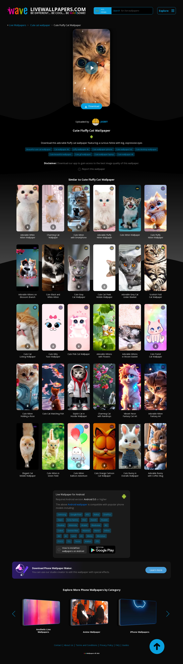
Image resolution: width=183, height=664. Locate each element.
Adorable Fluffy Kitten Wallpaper (104, 236)
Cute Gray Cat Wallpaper (78, 295)
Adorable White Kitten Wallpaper (27, 236)
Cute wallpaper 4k (125, 154)
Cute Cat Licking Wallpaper (28, 355)
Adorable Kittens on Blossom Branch (27, 295)
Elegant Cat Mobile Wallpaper (28, 474)
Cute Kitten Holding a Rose (28, 415)
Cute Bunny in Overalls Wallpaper (130, 474)
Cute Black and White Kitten (53, 295)
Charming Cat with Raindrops (104, 415)
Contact (58, 645)
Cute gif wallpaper (83, 154)
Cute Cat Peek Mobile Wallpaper (104, 295)
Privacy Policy (106, 645)
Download (91, 106)
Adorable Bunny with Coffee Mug (155, 474)
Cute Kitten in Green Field (53, 474)
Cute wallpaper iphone (103, 149)
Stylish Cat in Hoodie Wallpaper (78, 415)
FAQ (118, 645)
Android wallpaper (77, 504)
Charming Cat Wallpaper (53, 236)
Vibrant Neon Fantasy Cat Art (130, 415)
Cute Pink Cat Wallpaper (79, 354)
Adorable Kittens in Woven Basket (130, 355)
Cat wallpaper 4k (61, 149)
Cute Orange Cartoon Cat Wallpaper (104, 474)
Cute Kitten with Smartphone (79, 236)
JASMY (99, 121)
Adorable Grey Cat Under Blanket (130, 295)
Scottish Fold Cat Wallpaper (155, 295)
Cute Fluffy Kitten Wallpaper (155, 236)
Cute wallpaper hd (124, 149)
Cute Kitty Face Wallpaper (53, 355)
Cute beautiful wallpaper (61, 154)
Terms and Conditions (86, 645)
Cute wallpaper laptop (104, 154)
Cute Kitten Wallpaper (130, 235)
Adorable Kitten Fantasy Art (155, 415)
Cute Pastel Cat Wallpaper (155, 355)
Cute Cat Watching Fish (53, 413)
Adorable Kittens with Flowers (104, 355)
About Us (68, 645)
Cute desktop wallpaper (146, 149)
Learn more (156, 570)
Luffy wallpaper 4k (81, 149)
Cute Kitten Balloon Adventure (78, 474)
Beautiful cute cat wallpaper (38, 149)
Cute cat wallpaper (40, 25)
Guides (125, 645)
